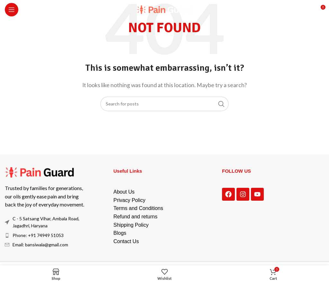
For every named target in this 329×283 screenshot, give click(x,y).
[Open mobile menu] (12, 9)
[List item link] (48, 235)
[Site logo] (164, 9)
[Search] (164, 103)
